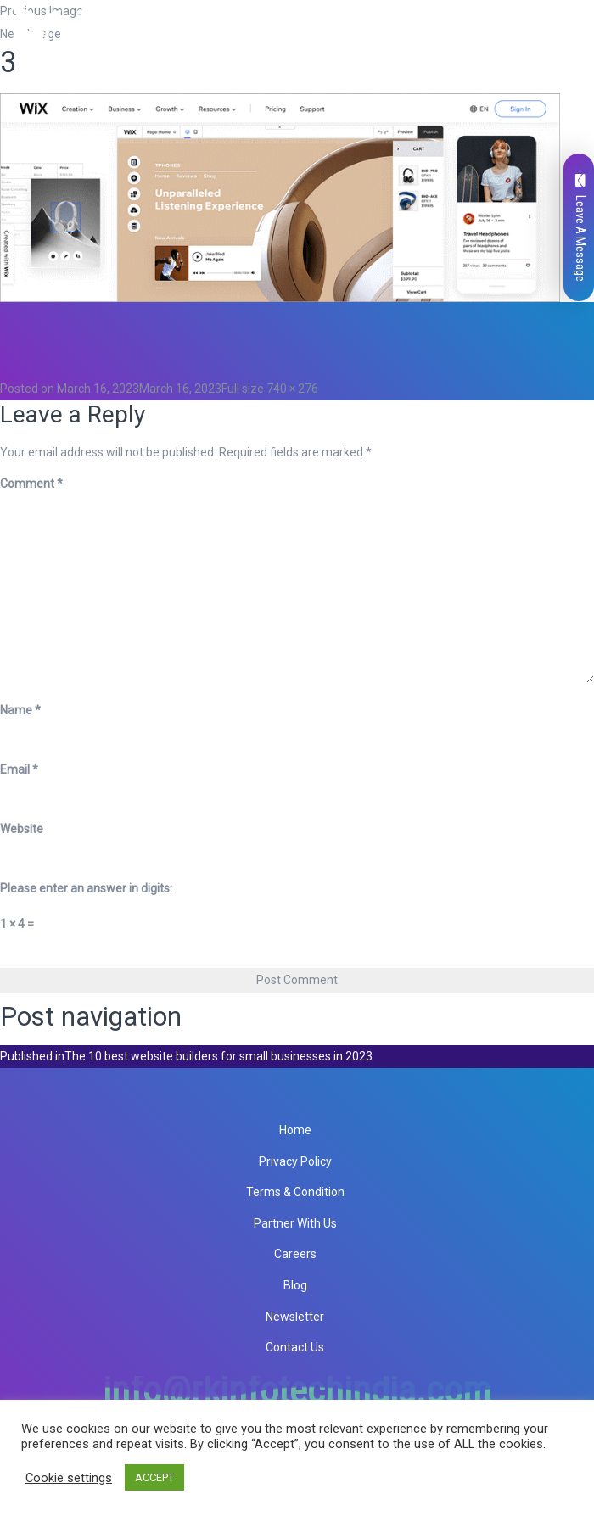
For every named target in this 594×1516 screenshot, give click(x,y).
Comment (31, 483)
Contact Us (295, 1347)
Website (21, 829)
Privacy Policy (295, 1161)
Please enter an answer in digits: (86, 888)
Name (20, 710)
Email (19, 769)
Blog (295, 1285)
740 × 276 (292, 388)
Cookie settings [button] (68, 1477)
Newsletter (295, 1316)
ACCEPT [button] (154, 1477)
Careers (295, 1254)
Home (295, 1130)
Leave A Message (580, 228)
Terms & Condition (295, 1192)
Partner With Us (295, 1223)
